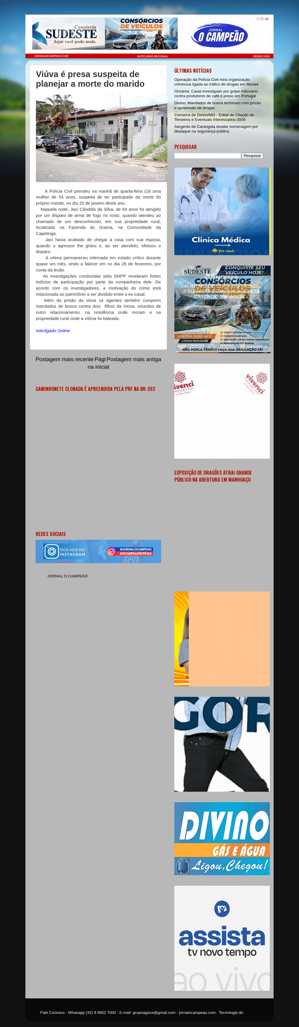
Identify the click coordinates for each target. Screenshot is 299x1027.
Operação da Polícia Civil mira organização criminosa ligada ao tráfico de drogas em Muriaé (216, 81)
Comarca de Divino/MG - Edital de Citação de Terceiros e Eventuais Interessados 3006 (214, 117)
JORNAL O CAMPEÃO (67, 576)
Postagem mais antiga (134, 359)
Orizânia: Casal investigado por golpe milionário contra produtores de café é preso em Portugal (216, 93)
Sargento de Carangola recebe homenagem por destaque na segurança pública (216, 128)
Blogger (251, 1012)
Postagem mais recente (64, 359)
